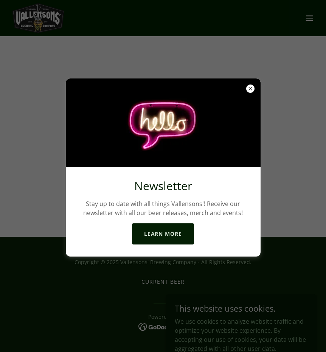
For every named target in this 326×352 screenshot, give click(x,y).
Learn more (163, 233)
